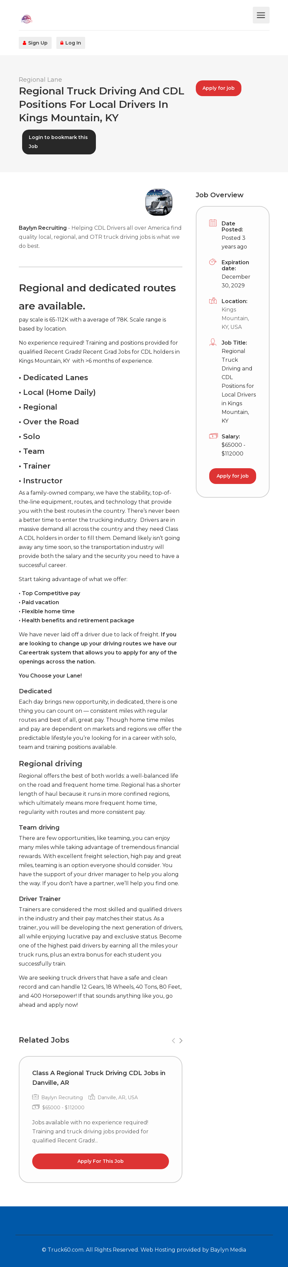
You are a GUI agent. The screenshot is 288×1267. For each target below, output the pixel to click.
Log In (70, 43)
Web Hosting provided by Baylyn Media (193, 1250)
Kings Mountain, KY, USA (235, 318)
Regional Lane (40, 79)
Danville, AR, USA (118, 1098)
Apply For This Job (100, 1161)
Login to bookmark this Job (58, 141)
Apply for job (219, 88)
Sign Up (35, 43)
